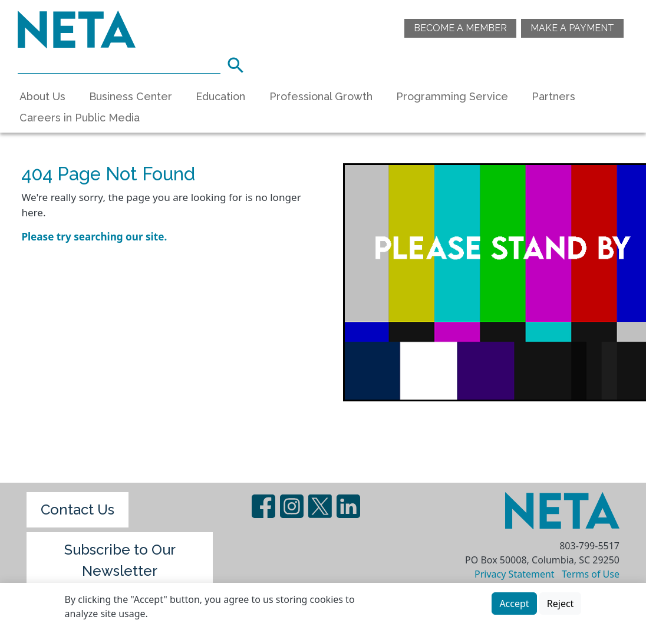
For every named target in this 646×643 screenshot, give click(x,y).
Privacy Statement (514, 574)
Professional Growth (321, 96)
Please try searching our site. (94, 236)
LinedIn (348, 506)
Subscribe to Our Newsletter (120, 560)
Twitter (320, 506)
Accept (514, 604)
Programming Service (452, 96)
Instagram (292, 506)
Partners (553, 96)
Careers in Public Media (79, 117)
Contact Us (77, 509)
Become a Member (460, 28)
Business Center (130, 96)
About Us (42, 96)
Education (220, 96)
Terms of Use (590, 574)
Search (239, 63)
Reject (560, 604)
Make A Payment (572, 28)
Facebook (263, 506)
